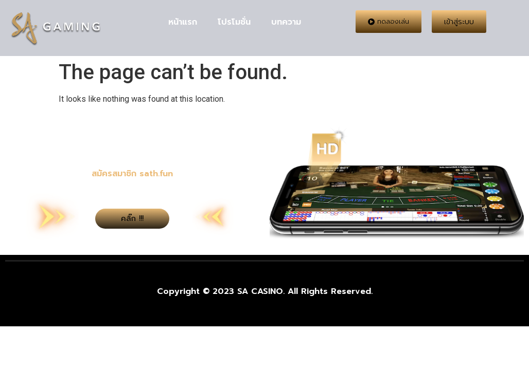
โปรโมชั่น (234, 22)
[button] (388, 21)
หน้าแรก (182, 22)
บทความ (286, 22)
